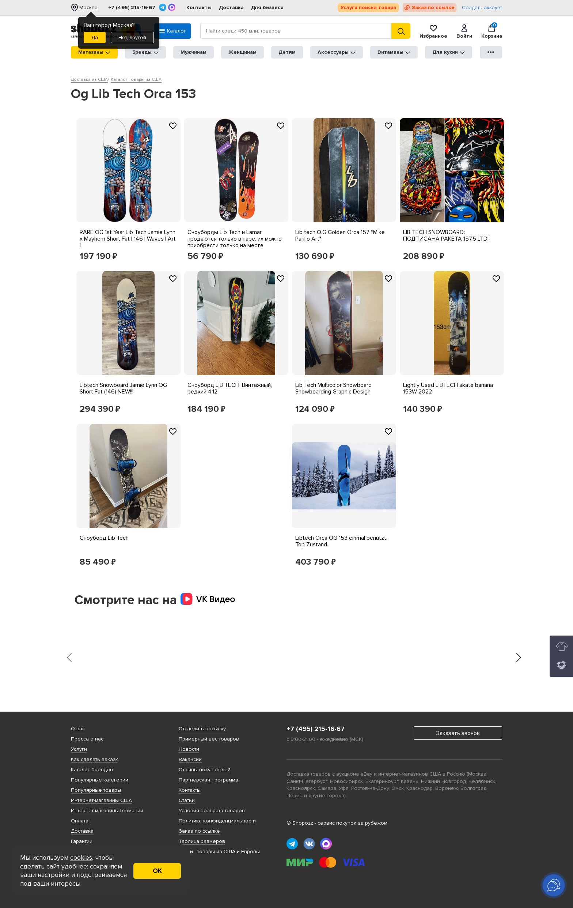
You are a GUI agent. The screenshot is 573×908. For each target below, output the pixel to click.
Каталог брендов (92, 769)
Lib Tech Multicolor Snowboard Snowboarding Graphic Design (333, 388)
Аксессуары (337, 52)
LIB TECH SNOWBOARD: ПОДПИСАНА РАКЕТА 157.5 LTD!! (446, 235)
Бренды (145, 52)
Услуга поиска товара (368, 7)
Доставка (231, 7)
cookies (81, 858)
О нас (78, 729)
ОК (157, 871)
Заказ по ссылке (433, 7)
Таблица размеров (202, 841)
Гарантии (81, 841)
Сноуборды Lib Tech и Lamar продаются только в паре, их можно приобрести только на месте (234, 239)
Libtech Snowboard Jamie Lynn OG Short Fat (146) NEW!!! (123, 388)
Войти (464, 31)
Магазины (94, 52)
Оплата (79, 821)
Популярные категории (99, 780)
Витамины (393, 52)
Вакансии (190, 759)
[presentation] (69, 657)
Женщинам (242, 52)
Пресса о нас (87, 739)
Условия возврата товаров (212, 810)
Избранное (433, 31)
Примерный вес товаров (209, 739)
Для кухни (448, 52)
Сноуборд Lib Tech (104, 538)
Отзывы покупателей (205, 769)
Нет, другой (132, 37)
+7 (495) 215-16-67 (131, 7)
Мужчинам (193, 52)
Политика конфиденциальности (217, 821)
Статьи (187, 800)
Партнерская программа (208, 780)
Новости (189, 749)
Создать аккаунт (482, 7)
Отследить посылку (202, 729)
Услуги (79, 749)
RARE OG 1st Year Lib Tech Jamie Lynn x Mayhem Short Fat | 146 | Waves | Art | (128, 239)
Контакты (199, 7)
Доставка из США (89, 79)
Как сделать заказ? (94, 759)
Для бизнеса (267, 7)
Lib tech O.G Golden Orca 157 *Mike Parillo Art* (340, 235)
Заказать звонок (458, 733)
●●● (491, 52)
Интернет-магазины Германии (107, 810)
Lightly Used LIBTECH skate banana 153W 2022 (448, 388)
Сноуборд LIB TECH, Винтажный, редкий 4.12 (229, 388)
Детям (287, 52)
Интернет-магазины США (101, 800)
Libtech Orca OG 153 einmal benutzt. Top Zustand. (341, 541)
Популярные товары (96, 790)
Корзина (491, 31)
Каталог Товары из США (136, 79)
